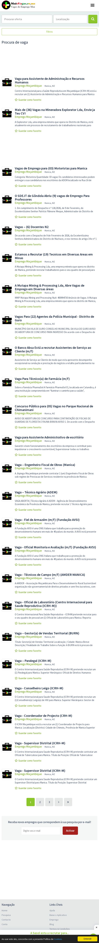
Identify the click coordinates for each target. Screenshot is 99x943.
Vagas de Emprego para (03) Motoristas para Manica (51, 168)
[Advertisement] (49, 60)
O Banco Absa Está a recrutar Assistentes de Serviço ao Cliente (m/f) (53, 349)
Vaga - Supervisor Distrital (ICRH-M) (40, 743)
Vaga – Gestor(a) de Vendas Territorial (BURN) (47, 633)
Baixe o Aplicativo (58, 915)
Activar (70, 830)
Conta (4, 924)
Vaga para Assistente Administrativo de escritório (49, 437)
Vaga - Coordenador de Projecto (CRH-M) (43, 715)
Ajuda (52, 910)
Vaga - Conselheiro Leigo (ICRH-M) (39, 688)
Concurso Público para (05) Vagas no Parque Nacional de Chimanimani (54, 408)
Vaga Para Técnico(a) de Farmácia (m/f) (42, 379)
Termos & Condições (60, 928)
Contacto (6, 919)
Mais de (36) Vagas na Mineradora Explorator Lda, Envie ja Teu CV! (55, 111)
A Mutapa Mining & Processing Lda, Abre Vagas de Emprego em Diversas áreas (49, 287)
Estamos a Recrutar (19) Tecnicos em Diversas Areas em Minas (54, 256)
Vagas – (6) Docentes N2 (32, 227)
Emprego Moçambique (28, 86)
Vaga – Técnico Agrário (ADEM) (36, 492)
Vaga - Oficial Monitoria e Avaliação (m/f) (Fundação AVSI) (55, 547)
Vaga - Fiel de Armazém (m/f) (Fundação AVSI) (47, 520)
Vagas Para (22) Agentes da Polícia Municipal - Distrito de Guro (54, 318)
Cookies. (58, 939)
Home (4, 910)
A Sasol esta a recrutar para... (49, 933)
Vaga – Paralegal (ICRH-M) (33, 661)
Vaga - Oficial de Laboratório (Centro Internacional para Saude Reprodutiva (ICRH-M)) (53, 604)
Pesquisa (6, 915)
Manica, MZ (50, 86)
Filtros (49, 31)
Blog (52, 924)
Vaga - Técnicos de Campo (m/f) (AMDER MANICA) (50, 574)
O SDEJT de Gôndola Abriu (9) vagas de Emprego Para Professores (52, 197)
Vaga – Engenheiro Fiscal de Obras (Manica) (45, 465)
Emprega (54, 919)
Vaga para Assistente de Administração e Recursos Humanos (50, 80)
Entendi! (87, 938)
